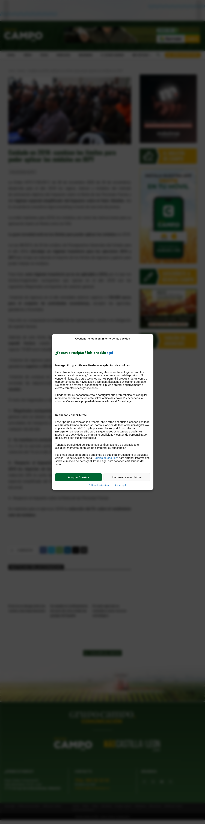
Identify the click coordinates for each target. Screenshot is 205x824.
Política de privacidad (99, 485)
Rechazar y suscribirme (127, 477)
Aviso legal (120, 485)
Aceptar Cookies (78, 477)
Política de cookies (105, 458)
